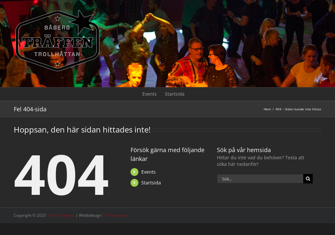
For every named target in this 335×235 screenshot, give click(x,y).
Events (148, 172)
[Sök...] (260, 178)
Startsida (151, 183)
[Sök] (308, 178)
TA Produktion (115, 215)
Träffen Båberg (61, 215)
